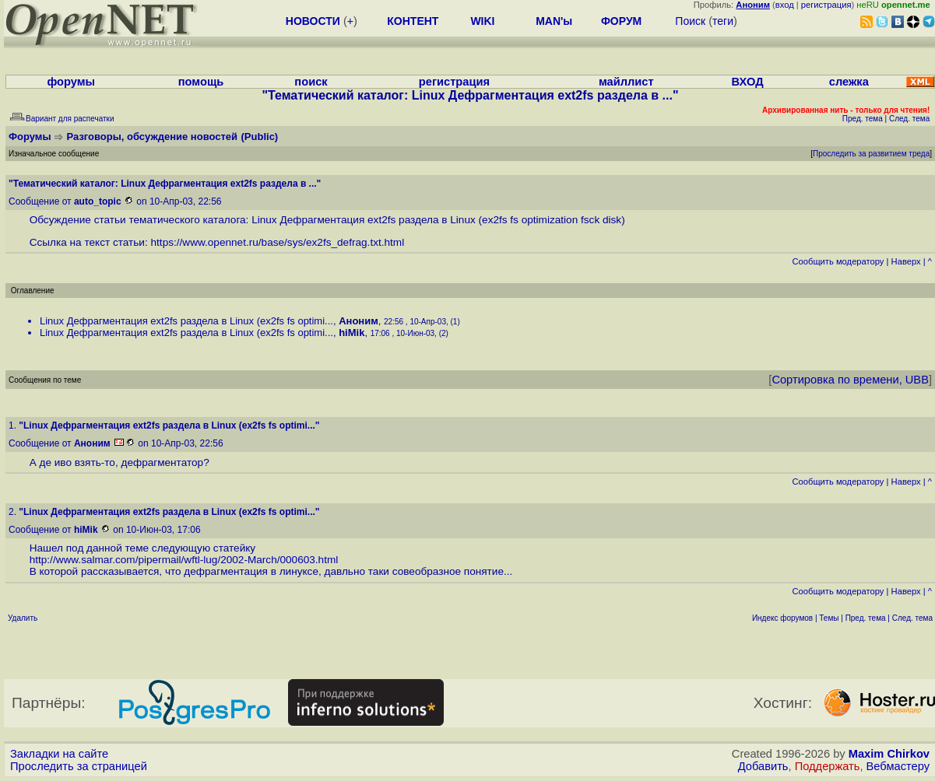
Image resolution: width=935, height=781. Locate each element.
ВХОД (748, 81)
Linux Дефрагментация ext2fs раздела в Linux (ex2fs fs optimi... (186, 321)
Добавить (763, 766)
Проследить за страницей (78, 766)
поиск (310, 81)
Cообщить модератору (838, 261)
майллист (626, 81)
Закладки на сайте (59, 754)
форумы (71, 81)
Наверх (906, 261)
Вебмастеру (898, 766)
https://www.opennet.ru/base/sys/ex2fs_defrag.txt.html (278, 242)
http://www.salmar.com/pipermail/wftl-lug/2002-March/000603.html (184, 560)
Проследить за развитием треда (871, 153)
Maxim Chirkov (889, 754)
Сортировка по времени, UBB (850, 379)
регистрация (826, 4)
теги (722, 21)
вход (784, 4)
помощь (201, 81)
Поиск (690, 21)
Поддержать (827, 766)
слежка (849, 81)
